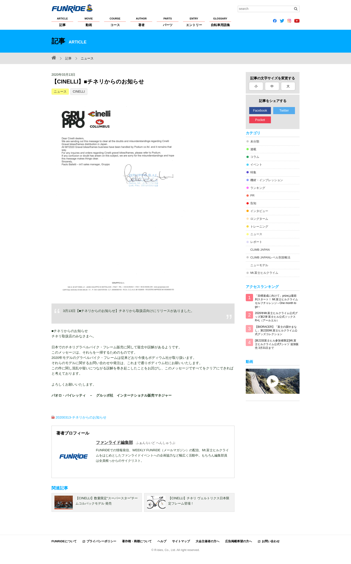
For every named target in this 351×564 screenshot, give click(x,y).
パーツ (167, 22)
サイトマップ (181, 541)
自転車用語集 (220, 22)
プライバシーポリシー (101, 541)
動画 (89, 22)
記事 (62, 22)
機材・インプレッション (266, 180)
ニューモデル (259, 265)
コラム (254, 156)
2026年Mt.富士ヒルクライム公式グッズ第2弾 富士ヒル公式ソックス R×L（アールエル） (276, 317)
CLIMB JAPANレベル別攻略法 (270, 257)
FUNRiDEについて (64, 541)
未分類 (254, 141)
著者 (141, 22)
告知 (253, 203)
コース (115, 22)
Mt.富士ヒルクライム (264, 272)
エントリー (194, 22)
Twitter (284, 110)
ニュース (60, 91)
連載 (253, 149)
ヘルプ (161, 541)
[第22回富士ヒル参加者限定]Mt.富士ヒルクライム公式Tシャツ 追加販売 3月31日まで (277, 344)
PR (252, 195)
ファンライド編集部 (114, 442)
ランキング (257, 188)
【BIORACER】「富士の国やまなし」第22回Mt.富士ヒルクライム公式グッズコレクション (276, 330)
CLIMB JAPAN (260, 249)
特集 (253, 172)
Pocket (260, 120)
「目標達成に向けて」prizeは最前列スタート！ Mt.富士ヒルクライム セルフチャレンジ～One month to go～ (276, 301)
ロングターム (259, 218)
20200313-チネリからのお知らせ (81, 417)
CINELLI (79, 91)
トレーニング (259, 226)
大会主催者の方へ (207, 541)
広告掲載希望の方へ (238, 541)
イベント (256, 164)
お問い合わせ (271, 541)
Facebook (260, 110)
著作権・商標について (137, 541)
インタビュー (259, 211)
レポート (256, 242)
